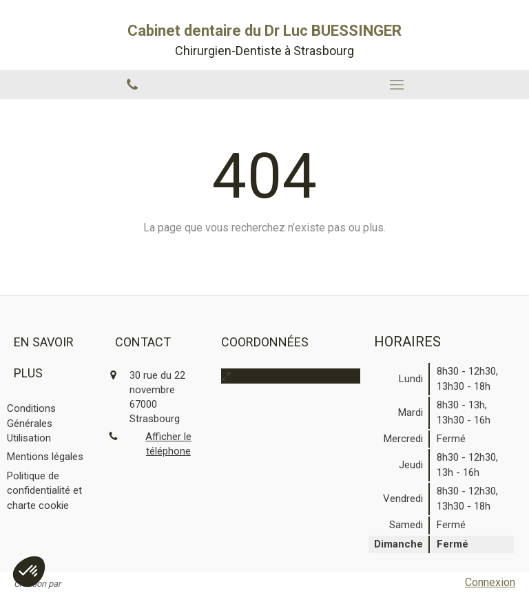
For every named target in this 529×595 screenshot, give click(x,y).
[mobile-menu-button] (396, 84)
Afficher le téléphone (168, 443)
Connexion (490, 582)
